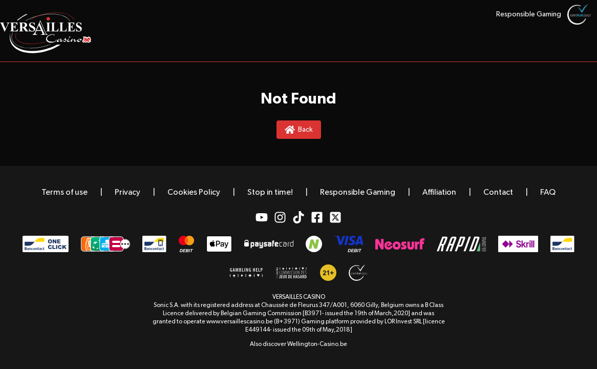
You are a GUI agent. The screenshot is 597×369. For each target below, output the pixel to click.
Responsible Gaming (528, 14)
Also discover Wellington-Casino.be (298, 344)
